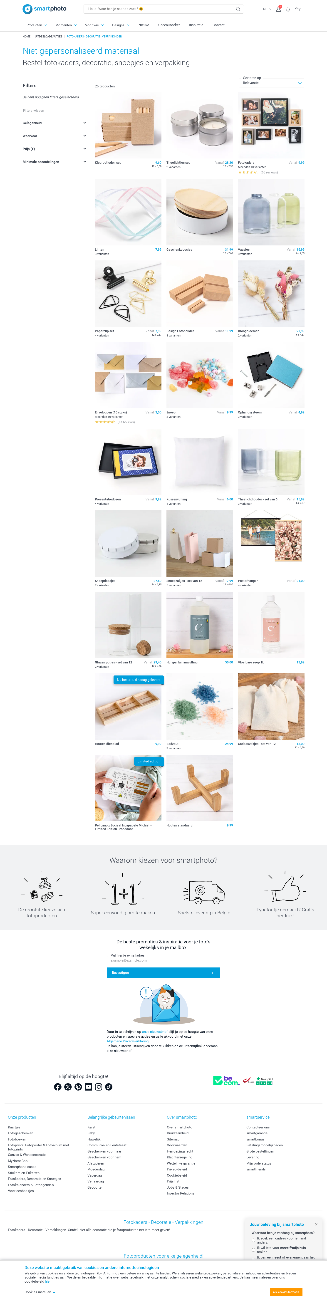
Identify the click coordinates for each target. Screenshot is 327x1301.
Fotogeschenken (20, 1133)
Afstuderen (95, 1163)
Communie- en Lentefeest (106, 1145)
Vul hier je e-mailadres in (129, 955)
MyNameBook (19, 1161)
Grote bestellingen (260, 1151)
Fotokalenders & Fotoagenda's (31, 1185)
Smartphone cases (22, 1167)
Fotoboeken (17, 1139)
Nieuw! (144, 25)
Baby (91, 1133)
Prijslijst (173, 1181)
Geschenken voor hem (104, 1157)
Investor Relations (180, 1193)
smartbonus (255, 1139)
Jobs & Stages (178, 1187)
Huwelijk (94, 1139)
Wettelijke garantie (181, 1163)
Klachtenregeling (179, 1157)
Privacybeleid (177, 1169)
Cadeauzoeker (169, 25)
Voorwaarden (177, 1145)
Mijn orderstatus (258, 1163)
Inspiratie (196, 25)
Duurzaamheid (177, 1133)
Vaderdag (94, 1175)
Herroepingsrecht (180, 1151)
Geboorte (94, 1187)
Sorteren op (252, 78)
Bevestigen (120, 973)
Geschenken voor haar (104, 1151)
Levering (252, 1157)
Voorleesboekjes (21, 1191)
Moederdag (95, 1169)
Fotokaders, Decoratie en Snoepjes (34, 1179)
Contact (219, 25)
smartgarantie (257, 1133)
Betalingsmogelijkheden (264, 1145)
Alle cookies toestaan (286, 1292)
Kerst (91, 1127)
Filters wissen (33, 111)
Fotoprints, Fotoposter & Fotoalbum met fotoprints (38, 1147)
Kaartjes (14, 1127)
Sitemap (173, 1139)
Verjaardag (95, 1181)
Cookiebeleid (177, 1175)
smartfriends (256, 1169)
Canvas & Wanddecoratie (27, 1155)
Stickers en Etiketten (24, 1173)
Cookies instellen (40, 1292)
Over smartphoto (179, 1127)
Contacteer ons (258, 1127)
